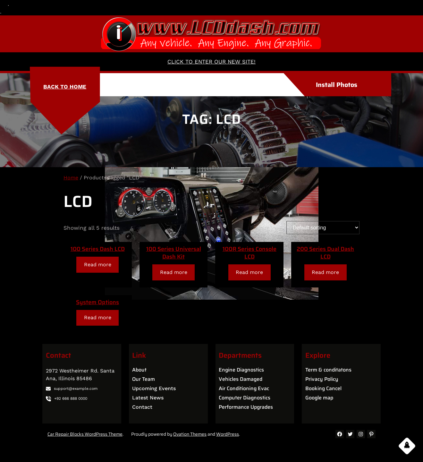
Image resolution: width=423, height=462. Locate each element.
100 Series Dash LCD (98, 249)
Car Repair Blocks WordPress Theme (85, 434)
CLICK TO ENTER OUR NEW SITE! (211, 61)
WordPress (227, 434)
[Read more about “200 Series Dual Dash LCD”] (325, 272)
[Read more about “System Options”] (97, 318)
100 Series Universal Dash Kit (173, 253)
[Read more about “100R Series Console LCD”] (249, 272)
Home (70, 178)
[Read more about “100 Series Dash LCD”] (97, 264)
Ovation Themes (190, 434)
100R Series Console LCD (249, 253)
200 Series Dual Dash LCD (325, 253)
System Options (97, 302)
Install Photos (336, 85)
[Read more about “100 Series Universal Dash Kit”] (173, 272)
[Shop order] (323, 227)
